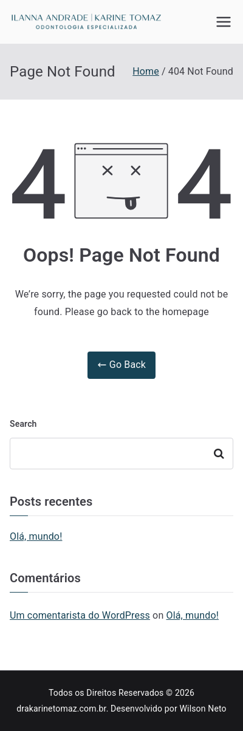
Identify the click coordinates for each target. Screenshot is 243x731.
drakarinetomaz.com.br (61, 708)
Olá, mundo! (36, 536)
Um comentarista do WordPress (80, 615)
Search (23, 424)
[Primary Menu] (223, 21)
